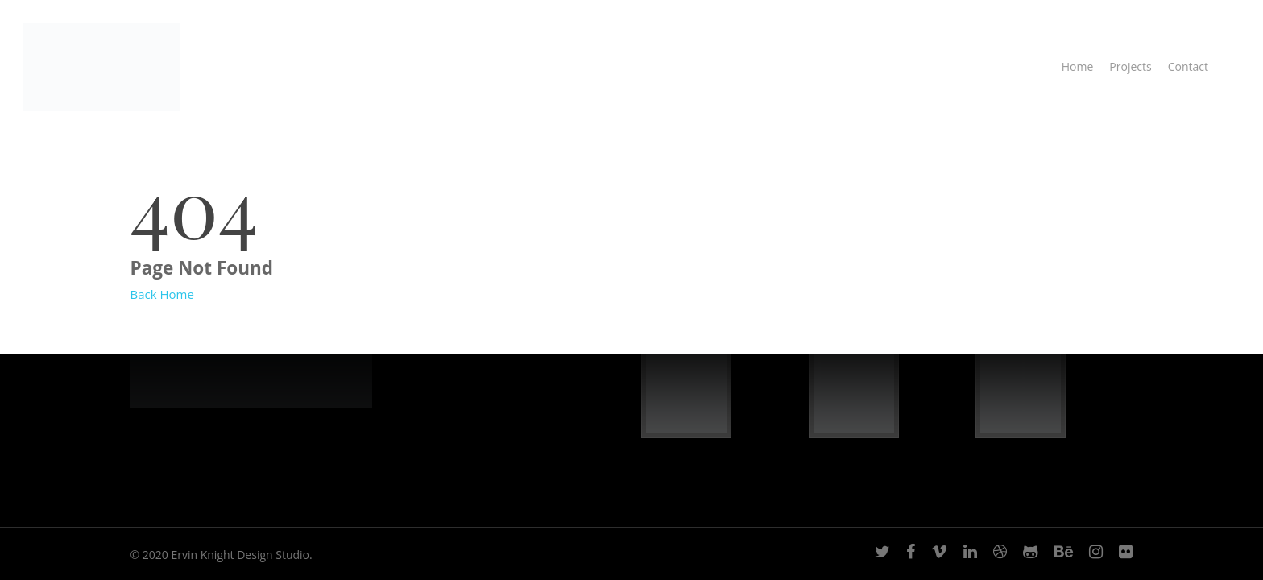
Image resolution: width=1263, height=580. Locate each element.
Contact (1188, 66)
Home (1078, 66)
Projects (1130, 66)
